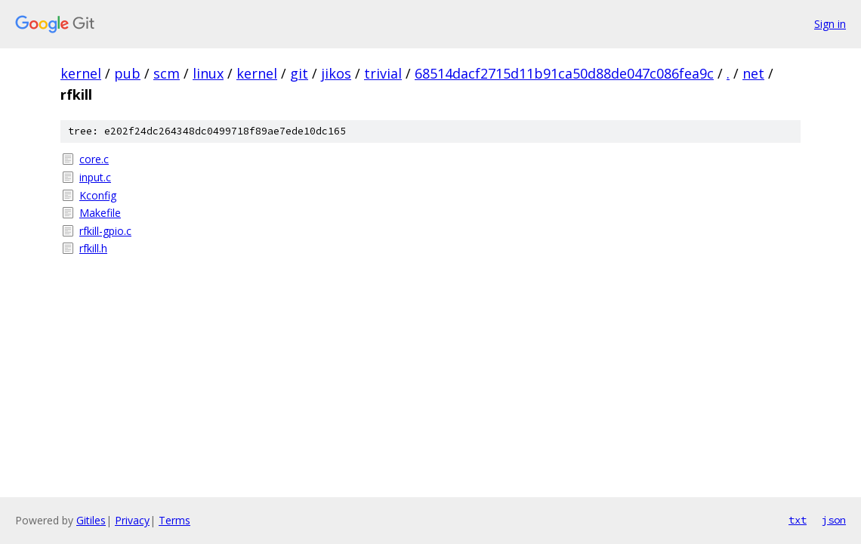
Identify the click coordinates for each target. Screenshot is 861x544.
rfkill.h (93, 248)
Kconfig (97, 195)
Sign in (830, 24)
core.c (94, 159)
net (753, 73)
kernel (80, 73)
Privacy (132, 520)
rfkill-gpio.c (105, 231)
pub (127, 73)
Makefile (100, 213)
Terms (174, 520)
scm (166, 73)
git (299, 73)
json (834, 520)
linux (208, 73)
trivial (383, 73)
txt (797, 520)
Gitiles (91, 520)
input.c (95, 177)
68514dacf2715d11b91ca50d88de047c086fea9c (564, 73)
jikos (336, 73)
